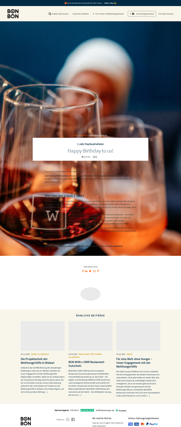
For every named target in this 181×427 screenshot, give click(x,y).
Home (76, 135)
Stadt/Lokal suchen (59, 13)
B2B (81, 354)
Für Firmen (109, 13)
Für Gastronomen (165, 13)
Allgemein (43, 354)
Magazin (83, 135)
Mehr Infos (109, 3)
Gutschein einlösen (81, 13)
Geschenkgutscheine (143, 13)
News (95, 157)
